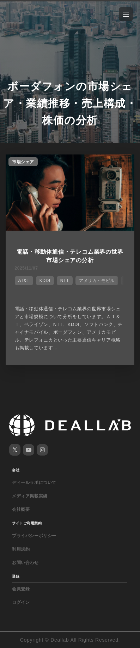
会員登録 (21, 588)
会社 (15, 470)
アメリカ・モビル (97, 280)
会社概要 (21, 509)
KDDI (44, 280)
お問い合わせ (25, 562)
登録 (15, 576)
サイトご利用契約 (27, 523)
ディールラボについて (34, 482)
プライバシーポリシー (34, 535)
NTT (64, 280)
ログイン (21, 602)
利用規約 (21, 549)
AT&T (24, 280)
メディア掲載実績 (30, 496)
